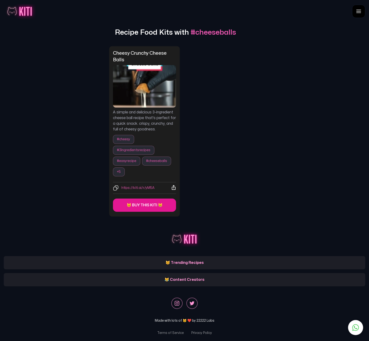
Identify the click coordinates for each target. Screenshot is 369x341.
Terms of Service (170, 332)
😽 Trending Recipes (184, 263)
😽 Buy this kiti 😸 (145, 205)
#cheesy (123, 139)
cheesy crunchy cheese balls (140, 56)
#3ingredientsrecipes (133, 150)
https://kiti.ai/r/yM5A (137, 187)
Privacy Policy (201, 332)
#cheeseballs (156, 160)
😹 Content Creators (184, 280)
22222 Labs (205, 320)
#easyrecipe (126, 160)
